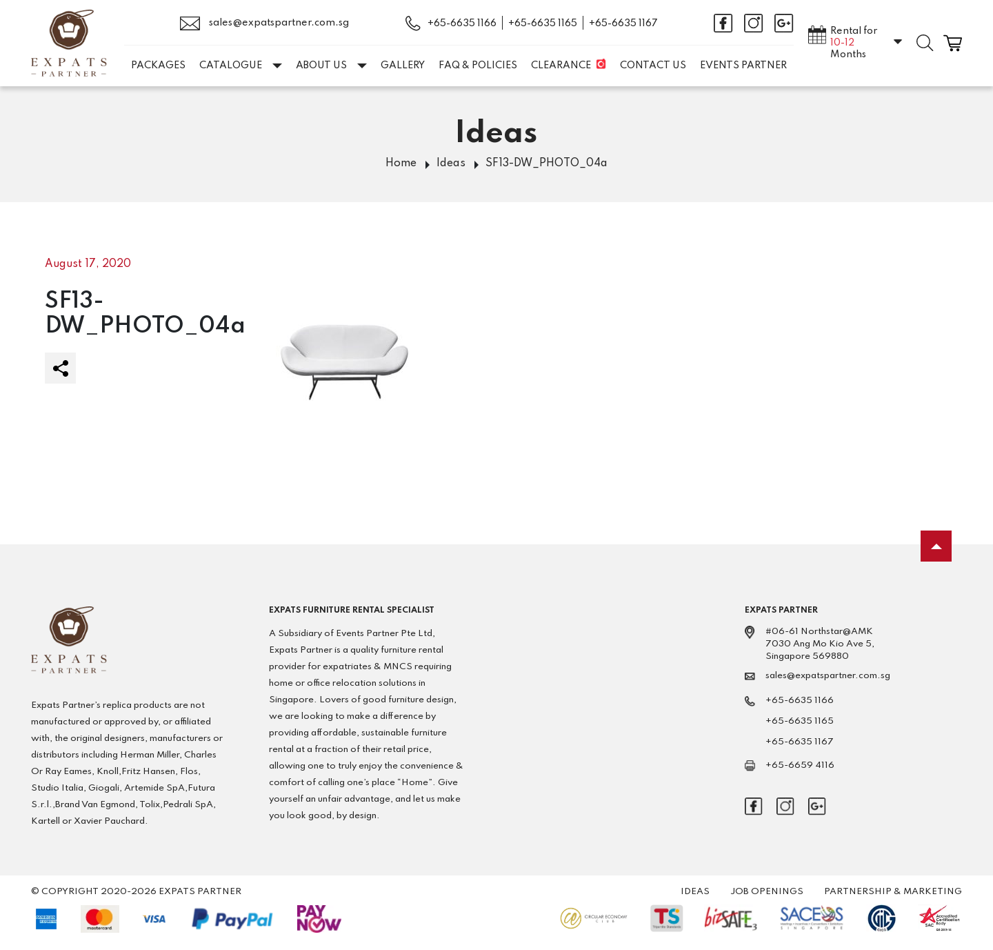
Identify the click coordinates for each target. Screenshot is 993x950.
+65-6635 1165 (542, 23)
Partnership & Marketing (893, 891)
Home (401, 163)
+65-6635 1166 (462, 23)
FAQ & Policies (478, 65)
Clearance (561, 65)
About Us (331, 65)
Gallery (403, 65)
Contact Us (653, 65)
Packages (158, 65)
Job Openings (766, 891)
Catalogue (240, 65)
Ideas (451, 163)
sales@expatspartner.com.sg (264, 23)
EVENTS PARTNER (743, 65)
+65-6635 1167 (623, 23)
